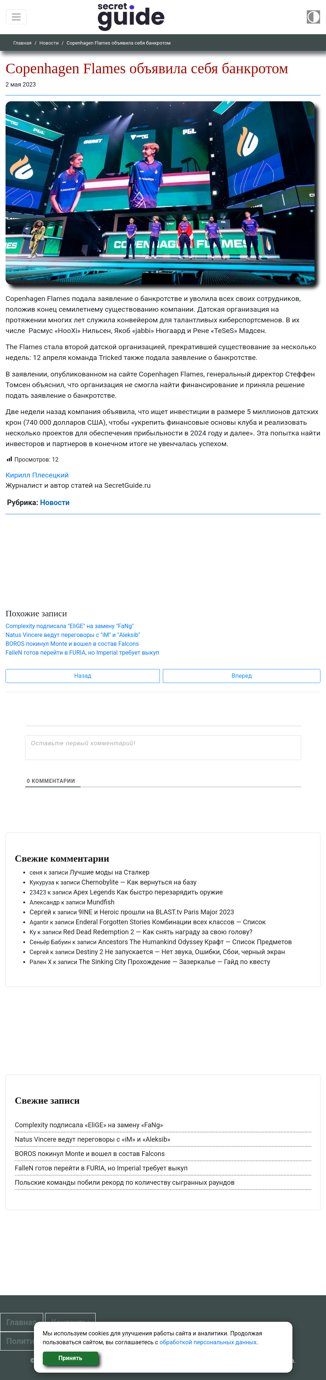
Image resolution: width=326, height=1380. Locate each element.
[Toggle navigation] (16, 17)
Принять (70, 1358)
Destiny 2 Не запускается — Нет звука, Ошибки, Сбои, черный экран (180, 952)
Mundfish (100, 902)
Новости (49, 43)
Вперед (241, 675)
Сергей (40, 912)
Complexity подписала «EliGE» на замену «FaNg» (89, 1125)
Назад (83, 675)
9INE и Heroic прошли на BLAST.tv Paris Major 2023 (156, 912)
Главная (22, 43)
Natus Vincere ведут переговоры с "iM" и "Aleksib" (73, 634)
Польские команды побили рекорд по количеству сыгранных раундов (124, 1182)
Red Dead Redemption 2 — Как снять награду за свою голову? (158, 932)
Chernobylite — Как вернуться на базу (139, 882)
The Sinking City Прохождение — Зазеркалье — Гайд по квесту (174, 962)
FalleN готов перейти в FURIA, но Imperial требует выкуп (82, 652)
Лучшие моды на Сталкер (109, 872)
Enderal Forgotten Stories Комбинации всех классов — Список (171, 922)
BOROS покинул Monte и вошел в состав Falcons (72, 643)
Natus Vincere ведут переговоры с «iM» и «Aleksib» (92, 1139)
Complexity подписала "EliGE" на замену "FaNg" (70, 626)
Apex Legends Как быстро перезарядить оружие (148, 892)
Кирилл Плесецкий (37, 475)
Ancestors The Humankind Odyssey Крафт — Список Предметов (195, 942)
